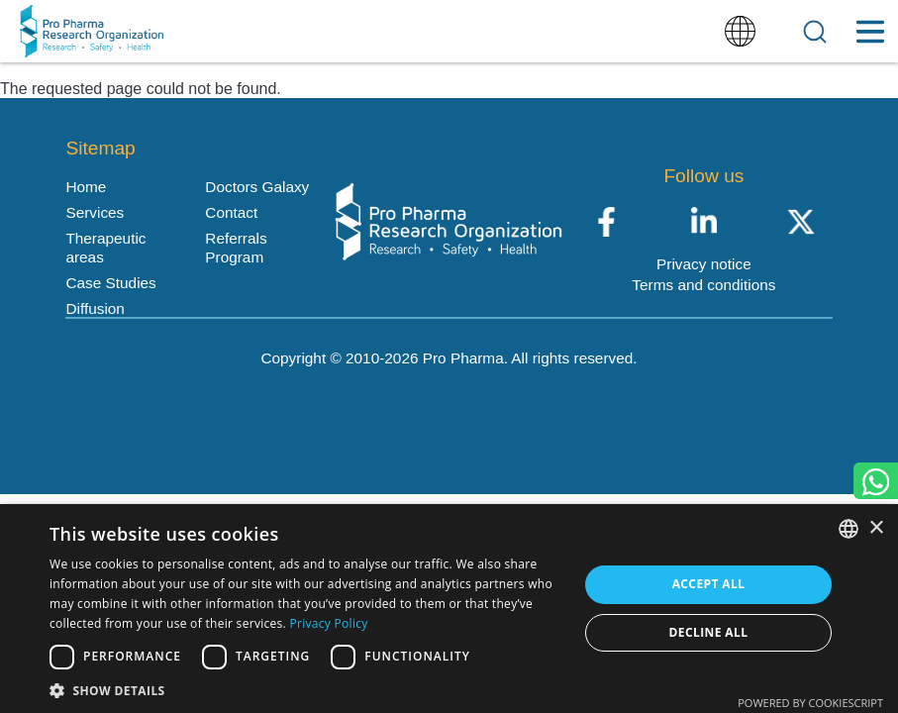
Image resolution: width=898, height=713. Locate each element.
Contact (231, 212)
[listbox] (848, 529)
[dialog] (449, 608)
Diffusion (94, 308)
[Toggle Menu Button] (869, 32)
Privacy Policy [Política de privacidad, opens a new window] (328, 623)
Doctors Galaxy (257, 186)
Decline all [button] (708, 632)
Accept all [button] (709, 583)
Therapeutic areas (105, 247)
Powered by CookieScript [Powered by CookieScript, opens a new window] (810, 702)
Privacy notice (703, 263)
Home (85, 186)
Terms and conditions (703, 284)
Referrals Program (235, 247)
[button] (306, 689)
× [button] (875, 528)
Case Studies (110, 282)
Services (94, 212)
